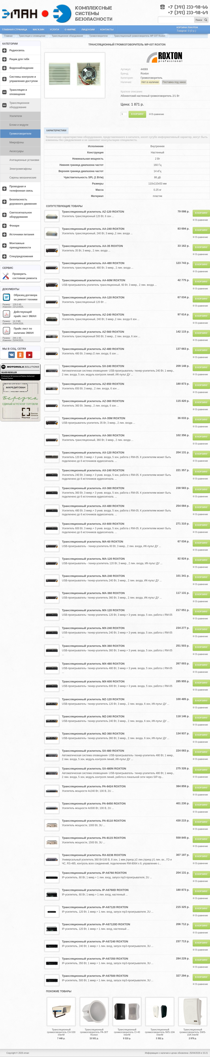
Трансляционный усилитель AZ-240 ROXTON (93, 314)
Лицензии (88, 29)
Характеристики (56, 130)
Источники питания (21, 234)
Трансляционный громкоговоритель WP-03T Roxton (139, 36)
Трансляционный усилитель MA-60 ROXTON (92, 541)
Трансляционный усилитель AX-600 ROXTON (93, 523)
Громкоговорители (98, 36)
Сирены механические (22, 177)
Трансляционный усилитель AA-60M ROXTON (93, 280)
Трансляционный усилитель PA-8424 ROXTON (94, 786)
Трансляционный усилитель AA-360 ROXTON (93, 435)
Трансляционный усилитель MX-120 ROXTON (93, 610)
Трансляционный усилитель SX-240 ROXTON (93, 366)
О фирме (70, 29)
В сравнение (158, 114)
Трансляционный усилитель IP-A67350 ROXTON (95, 958)
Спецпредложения (21, 256)
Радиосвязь (17, 50)
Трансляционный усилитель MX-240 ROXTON (93, 628)
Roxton (145, 73)
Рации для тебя (19, 59)
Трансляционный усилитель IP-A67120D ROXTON (96, 924)
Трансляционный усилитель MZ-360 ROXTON (93, 733)
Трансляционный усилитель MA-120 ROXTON (93, 558)
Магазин (38, 29)
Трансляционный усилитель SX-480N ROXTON (94, 768)
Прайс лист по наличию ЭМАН (18, 331)
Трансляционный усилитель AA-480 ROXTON (93, 263)
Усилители (15, 116)
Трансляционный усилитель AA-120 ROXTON (93, 297)
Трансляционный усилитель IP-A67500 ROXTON (95, 975)
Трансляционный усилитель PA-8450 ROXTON (94, 803)
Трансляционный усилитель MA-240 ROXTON (93, 576)
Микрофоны (16, 142)
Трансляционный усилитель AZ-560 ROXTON (93, 331)
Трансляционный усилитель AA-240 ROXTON (93, 228)
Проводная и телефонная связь (21, 188)
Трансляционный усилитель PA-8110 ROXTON (94, 820)
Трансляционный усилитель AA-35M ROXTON (93, 418)
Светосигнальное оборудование (20, 214)
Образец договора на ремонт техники (20, 297)
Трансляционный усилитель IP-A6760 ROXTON (94, 872)
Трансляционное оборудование (67, 36)
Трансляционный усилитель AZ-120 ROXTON (93, 211)
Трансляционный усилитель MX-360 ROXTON (93, 645)
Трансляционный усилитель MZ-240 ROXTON (93, 716)
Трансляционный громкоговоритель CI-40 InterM (127, 1032)
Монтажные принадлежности (20, 245)
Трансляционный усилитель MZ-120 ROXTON (93, 699)
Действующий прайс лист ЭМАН (19, 314)
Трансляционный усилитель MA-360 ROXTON (93, 593)
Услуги (54, 29)
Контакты (107, 29)
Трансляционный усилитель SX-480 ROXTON (93, 750)
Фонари (14, 225)
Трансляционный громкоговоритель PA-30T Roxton (94, 1032)
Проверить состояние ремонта (19, 276)
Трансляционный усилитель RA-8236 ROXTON (94, 855)
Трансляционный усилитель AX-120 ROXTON (93, 452)
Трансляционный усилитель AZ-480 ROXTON (93, 349)
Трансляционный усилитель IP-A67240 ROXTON (95, 941)
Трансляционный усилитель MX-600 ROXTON (93, 681)
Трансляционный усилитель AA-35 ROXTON (92, 246)
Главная (8, 36)
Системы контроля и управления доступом (23, 79)
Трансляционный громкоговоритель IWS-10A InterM (160, 1032)
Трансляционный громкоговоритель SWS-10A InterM (193, 1032)
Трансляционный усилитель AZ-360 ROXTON (93, 401)
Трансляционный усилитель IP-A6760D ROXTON (95, 890)
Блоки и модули (18, 124)
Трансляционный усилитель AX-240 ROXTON (93, 470)
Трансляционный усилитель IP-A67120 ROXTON (95, 907)
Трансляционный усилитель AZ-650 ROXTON (93, 384)
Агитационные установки (24, 160)
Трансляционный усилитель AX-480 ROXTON (93, 506)
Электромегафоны (20, 168)
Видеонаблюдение (21, 68)
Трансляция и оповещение (32, 36)
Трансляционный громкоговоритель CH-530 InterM (61, 1032)
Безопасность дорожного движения (23, 201)
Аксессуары (16, 151)
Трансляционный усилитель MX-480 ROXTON (93, 663)
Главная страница (14, 29)
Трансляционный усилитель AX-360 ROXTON (93, 488)
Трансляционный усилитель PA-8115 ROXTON (94, 837)
